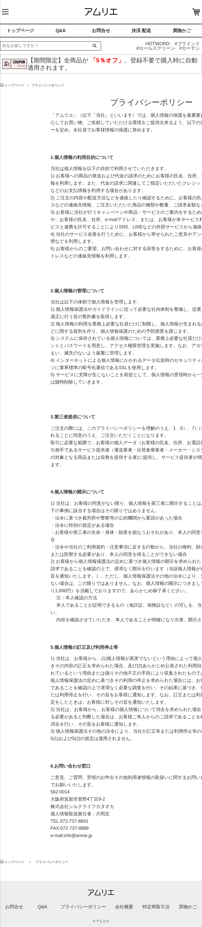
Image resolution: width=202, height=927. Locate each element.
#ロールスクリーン (155, 48)
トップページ (20, 30)
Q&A (61, 30)
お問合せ (101, 30)
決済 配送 (141, 30)
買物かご (182, 30)
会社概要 (124, 906)
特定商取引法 (156, 906)
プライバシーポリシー (83, 906)
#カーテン (189, 48)
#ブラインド (187, 43)
